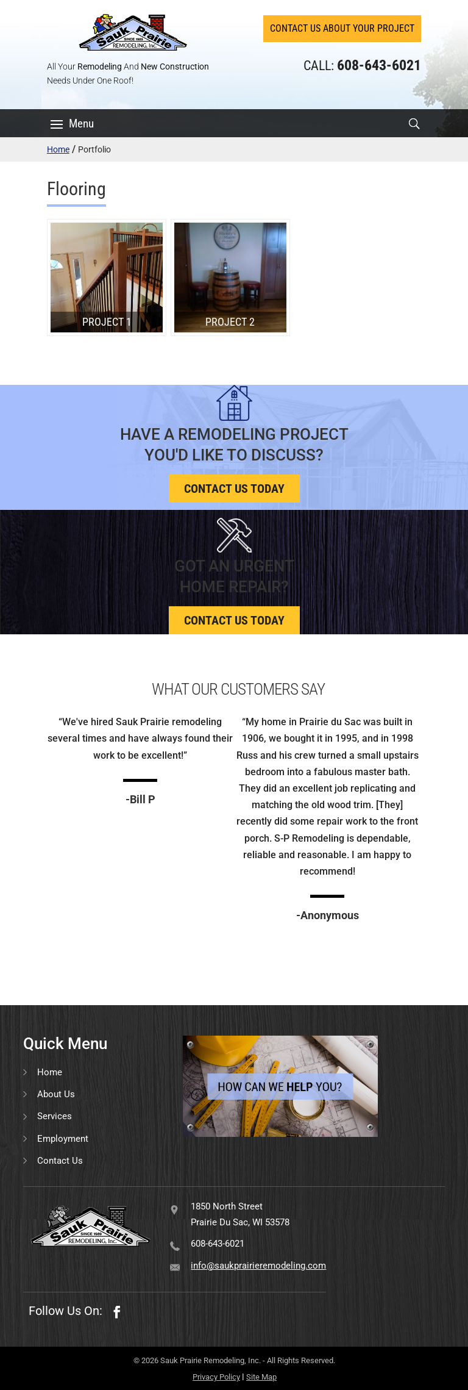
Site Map (261, 1376)
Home (58, 149)
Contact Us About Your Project (342, 28)
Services (54, 1116)
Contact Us (60, 1160)
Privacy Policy (216, 1376)
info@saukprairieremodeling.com (258, 1265)
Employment (62, 1138)
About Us (56, 1094)
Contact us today (234, 488)
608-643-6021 (217, 1243)
